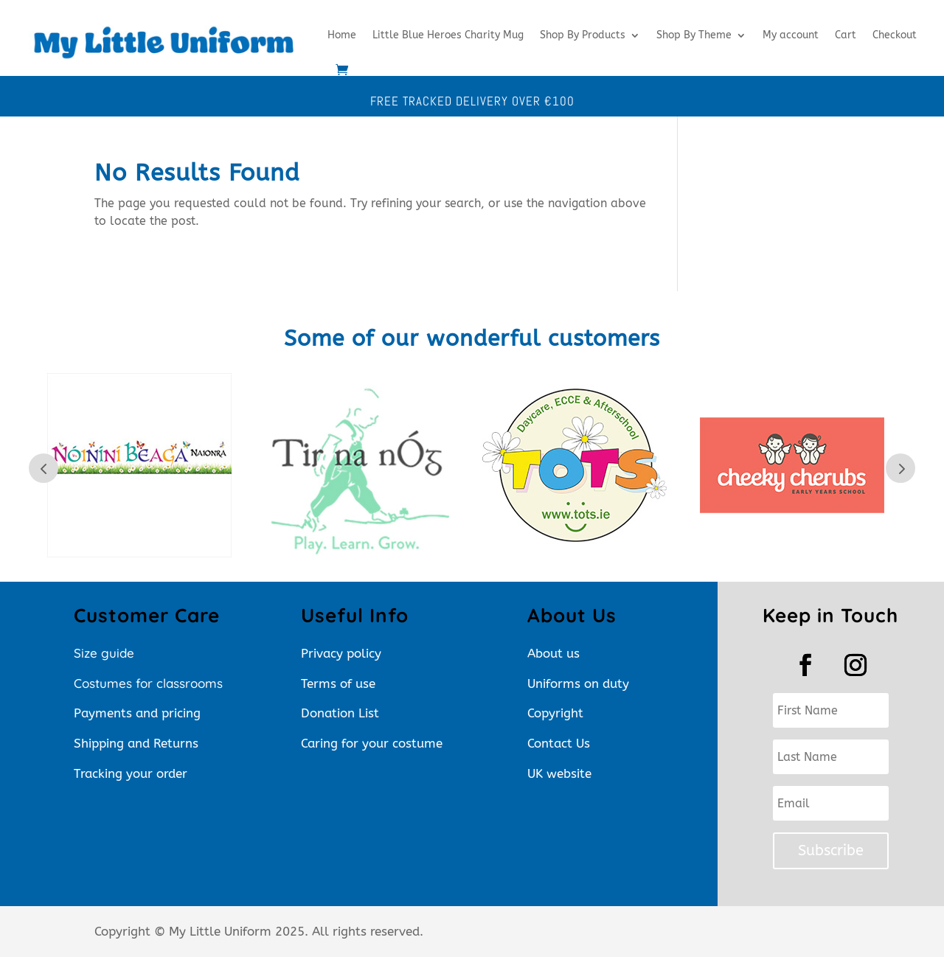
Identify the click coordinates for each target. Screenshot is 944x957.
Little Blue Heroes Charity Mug (448, 35)
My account (791, 35)
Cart (845, 35)
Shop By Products (582, 35)
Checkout (894, 35)
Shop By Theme (694, 35)
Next (900, 468)
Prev (43, 468)
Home (341, 35)
